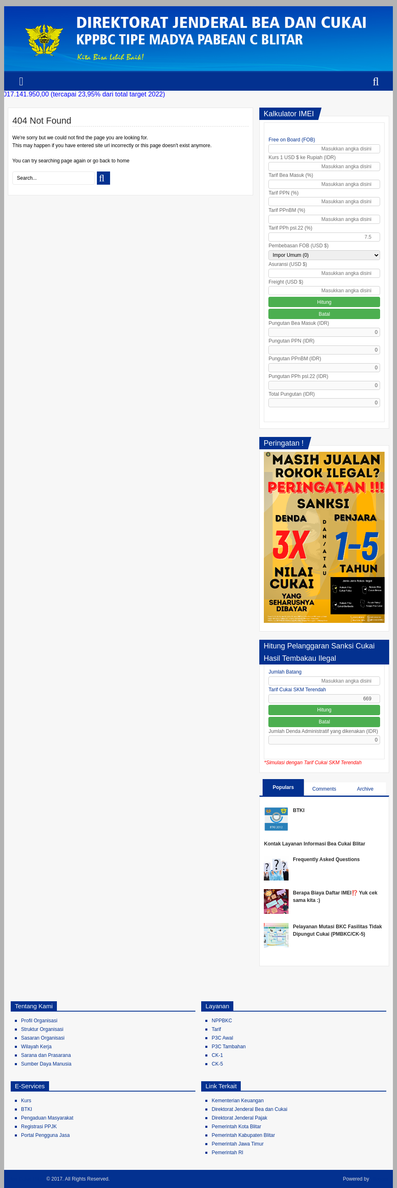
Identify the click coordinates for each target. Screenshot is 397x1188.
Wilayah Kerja (36, 1046)
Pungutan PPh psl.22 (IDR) (298, 376)
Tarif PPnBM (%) (286, 210)
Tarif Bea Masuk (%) (290, 175)
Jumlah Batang (284, 672)
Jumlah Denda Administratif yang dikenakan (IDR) (323, 731)
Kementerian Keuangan (237, 1100)
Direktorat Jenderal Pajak (239, 1118)
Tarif (216, 1029)
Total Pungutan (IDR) (291, 394)
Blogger (379, 1179)
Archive (365, 789)
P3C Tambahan (228, 1046)
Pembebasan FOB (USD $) (298, 246)
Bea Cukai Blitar (26, 1179)
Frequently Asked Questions (326, 859)
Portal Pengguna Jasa (45, 1135)
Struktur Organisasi (42, 1029)
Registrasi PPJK (39, 1126)
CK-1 (217, 1055)
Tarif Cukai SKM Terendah (297, 690)
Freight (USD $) (285, 282)
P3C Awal (222, 1038)
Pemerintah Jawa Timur (237, 1144)
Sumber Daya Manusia (46, 1064)
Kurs (26, 1100)
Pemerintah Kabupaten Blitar (243, 1135)
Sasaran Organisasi (42, 1038)
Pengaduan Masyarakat (47, 1118)
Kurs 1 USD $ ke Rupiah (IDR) (302, 157)
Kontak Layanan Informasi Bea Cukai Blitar (314, 844)
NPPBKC (221, 1021)
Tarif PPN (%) (283, 193)
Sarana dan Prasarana (46, 1055)
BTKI (298, 810)
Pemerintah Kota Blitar (236, 1126)
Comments (324, 789)
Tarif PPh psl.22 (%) (290, 228)
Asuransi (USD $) (287, 264)
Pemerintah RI (227, 1152)
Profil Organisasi (39, 1021)
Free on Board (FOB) (291, 140)
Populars (283, 787)
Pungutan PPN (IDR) (291, 341)
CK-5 (217, 1064)
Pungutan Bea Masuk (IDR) (298, 323)
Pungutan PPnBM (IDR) (294, 359)
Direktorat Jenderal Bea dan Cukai (249, 1109)
